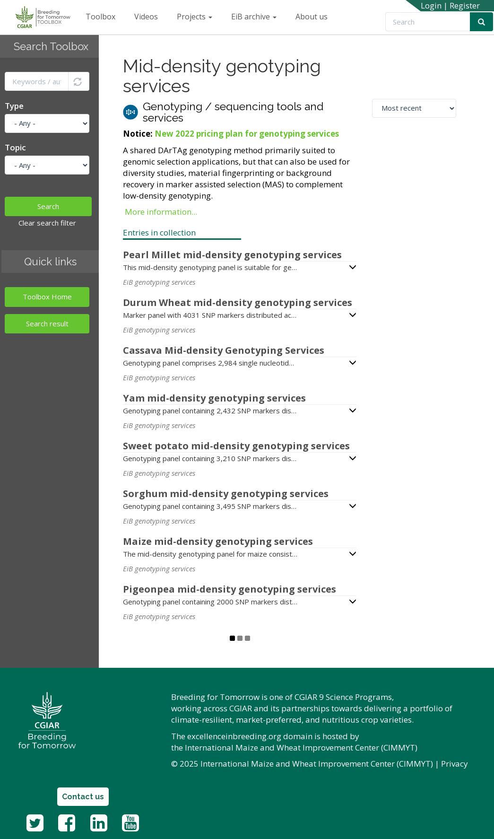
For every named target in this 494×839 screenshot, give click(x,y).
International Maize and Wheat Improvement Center (282, 747)
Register (465, 5)
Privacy (454, 763)
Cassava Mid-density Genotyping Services (223, 350)
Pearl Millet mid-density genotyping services (232, 254)
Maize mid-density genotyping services (218, 541)
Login (431, 5)
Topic (15, 147)
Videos (146, 16)
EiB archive (254, 16)
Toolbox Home (47, 296)
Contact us (83, 796)
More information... (161, 211)
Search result (47, 323)
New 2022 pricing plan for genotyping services (247, 133)
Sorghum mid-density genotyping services (226, 493)
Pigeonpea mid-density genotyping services (229, 589)
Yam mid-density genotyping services (214, 398)
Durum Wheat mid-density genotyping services (237, 302)
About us (311, 16)
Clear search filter (47, 222)
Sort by (386, 90)
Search (48, 206)
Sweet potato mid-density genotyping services (236, 445)
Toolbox (100, 16)
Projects (194, 16)
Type (14, 105)
